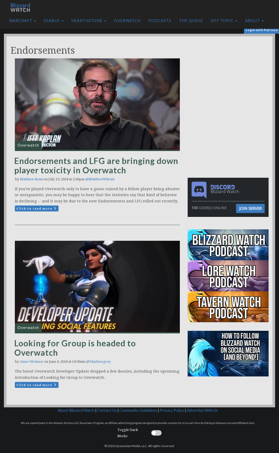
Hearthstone (88, 20)
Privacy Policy (172, 410)
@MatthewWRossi (99, 179)
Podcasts (159, 20)
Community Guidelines (138, 410)
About (254, 20)
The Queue (191, 20)
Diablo (54, 20)
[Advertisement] (230, 72)
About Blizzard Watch (76, 410)
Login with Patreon (262, 30)
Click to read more (36, 208)
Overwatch (127, 20)
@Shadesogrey (98, 361)
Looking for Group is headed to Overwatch (75, 348)
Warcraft (22, 20)
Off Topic (224, 20)
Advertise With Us (202, 410)
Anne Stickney (31, 361)
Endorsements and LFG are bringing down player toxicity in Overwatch (96, 165)
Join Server (250, 208)
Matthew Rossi (31, 179)
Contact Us (107, 410)
